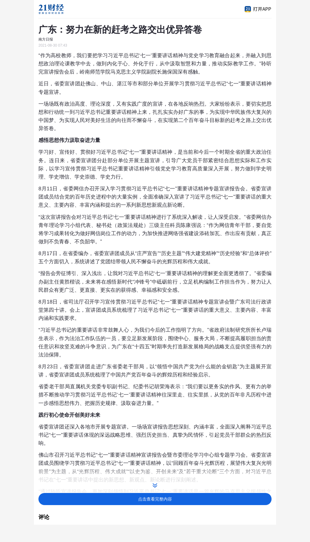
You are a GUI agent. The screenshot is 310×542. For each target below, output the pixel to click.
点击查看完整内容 (155, 499)
